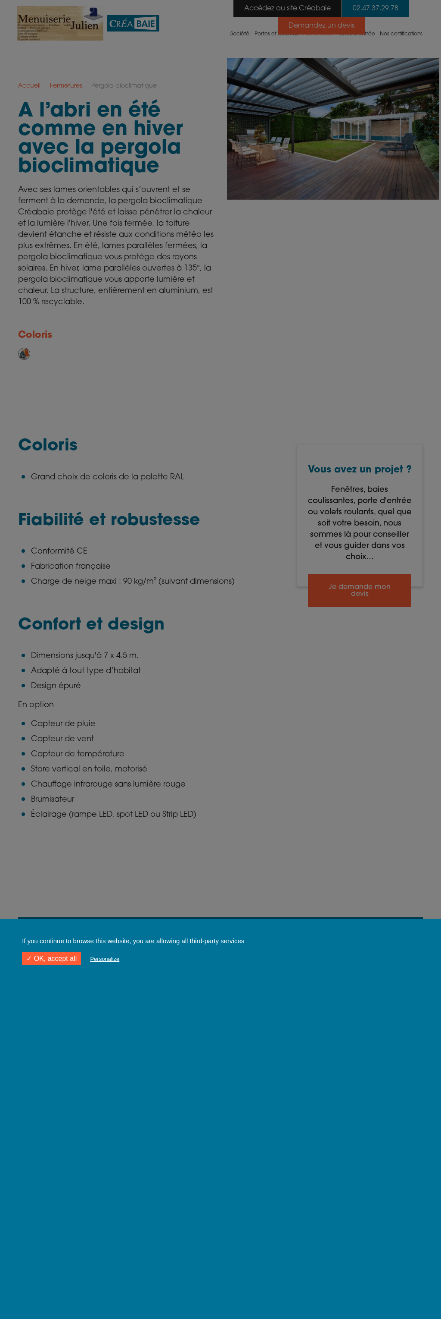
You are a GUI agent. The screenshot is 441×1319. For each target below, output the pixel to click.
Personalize (104, 959)
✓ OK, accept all (51, 958)
